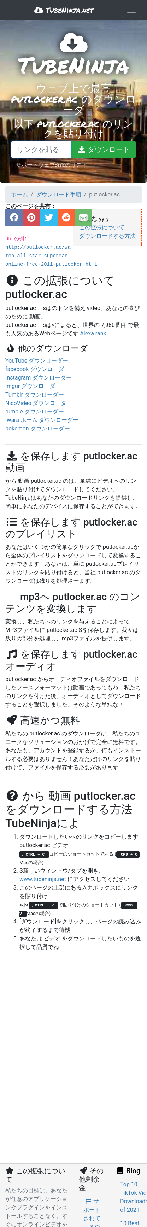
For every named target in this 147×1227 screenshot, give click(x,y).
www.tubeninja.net (42, 879)
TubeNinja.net (63, 10)
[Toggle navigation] (131, 10)
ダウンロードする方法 (107, 236)
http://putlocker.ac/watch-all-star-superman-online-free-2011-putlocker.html (51, 256)
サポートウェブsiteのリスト (52, 164)
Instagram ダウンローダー (38, 377)
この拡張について (101, 227)
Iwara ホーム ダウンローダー (41, 420)
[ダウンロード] (103, 149)
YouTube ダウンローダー (36, 360)
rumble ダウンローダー (34, 411)
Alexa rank (93, 333)
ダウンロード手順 (58, 194)
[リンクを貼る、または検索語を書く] (41, 149)
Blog (128, 1171)
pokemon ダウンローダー (37, 428)
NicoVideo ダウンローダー (38, 403)
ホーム (19, 194)
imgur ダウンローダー (33, 386)
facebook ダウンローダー (37, 369)
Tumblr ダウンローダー (34, 394)
